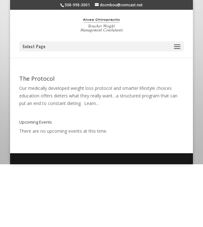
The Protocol (37, 78)
